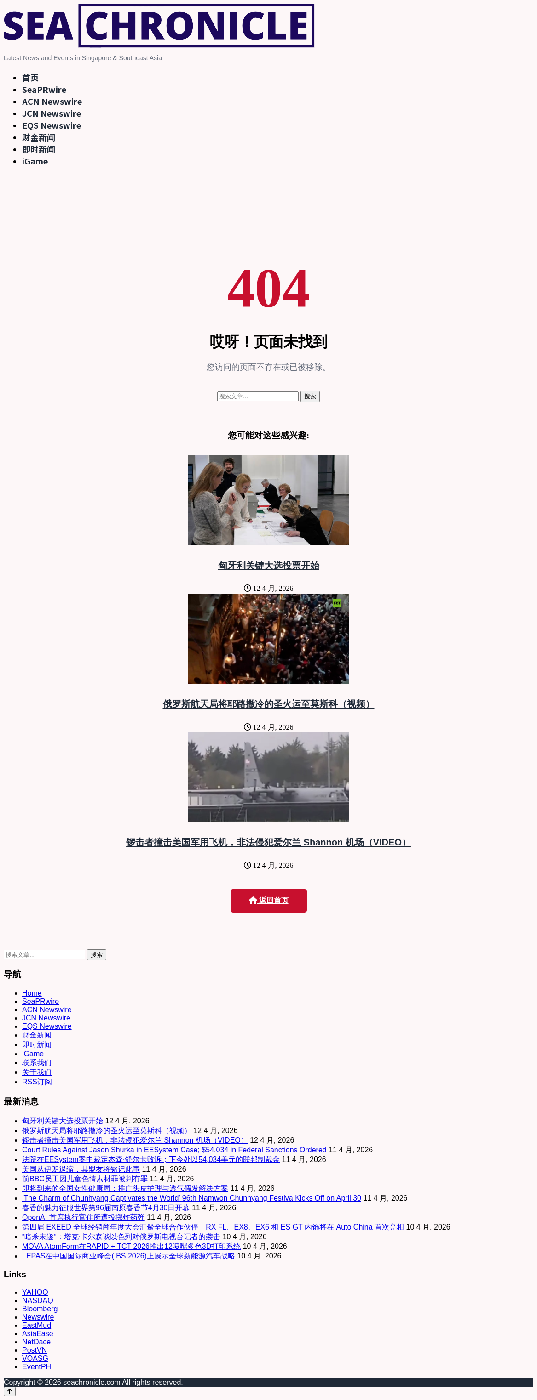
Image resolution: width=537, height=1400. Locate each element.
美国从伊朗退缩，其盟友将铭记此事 (81, 1169)
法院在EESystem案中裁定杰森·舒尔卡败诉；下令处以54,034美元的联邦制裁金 (151, 1159)
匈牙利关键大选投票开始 (268, 566)
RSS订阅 (37, 1082)
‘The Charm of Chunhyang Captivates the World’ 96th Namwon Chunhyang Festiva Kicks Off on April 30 (191, 1198)
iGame (35, 161)
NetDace (36, 1342)
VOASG (35, 1358)
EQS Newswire (51, 125)
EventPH (36, 1367)
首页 (30, 77)
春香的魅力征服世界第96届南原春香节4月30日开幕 (106, 1208)
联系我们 (37, 1062)
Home (32, 993)
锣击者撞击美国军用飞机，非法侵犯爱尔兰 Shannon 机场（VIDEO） (268, 842)
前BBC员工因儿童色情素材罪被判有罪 (85, 1179)
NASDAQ (37, 1300)
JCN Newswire (51, 113)
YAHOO (35, 1292)
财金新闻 (38, 137)
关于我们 (37, 1072)
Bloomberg (40, 1309)
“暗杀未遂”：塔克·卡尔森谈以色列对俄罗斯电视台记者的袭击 (121, 1237)
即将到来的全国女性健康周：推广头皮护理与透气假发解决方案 (125, 1188)
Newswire (38, 1317)
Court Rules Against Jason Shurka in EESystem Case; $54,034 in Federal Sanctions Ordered (174, 1150)
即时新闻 (38, 149)
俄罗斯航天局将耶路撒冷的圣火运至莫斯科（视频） (269, 704)
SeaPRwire (44, 89)
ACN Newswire (52, 101)
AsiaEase (37, 1334)
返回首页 (269, 900)
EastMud (36, 1325)
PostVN (34, 1350)
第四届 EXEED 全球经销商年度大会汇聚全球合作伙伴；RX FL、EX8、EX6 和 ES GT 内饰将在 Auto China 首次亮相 (213, 1227)
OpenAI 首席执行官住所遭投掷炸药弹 (83, 1217)
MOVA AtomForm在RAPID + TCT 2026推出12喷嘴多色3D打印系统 (131, 1246)
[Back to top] (10, 1391)
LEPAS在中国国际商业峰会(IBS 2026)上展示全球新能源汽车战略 (128, 1256)
